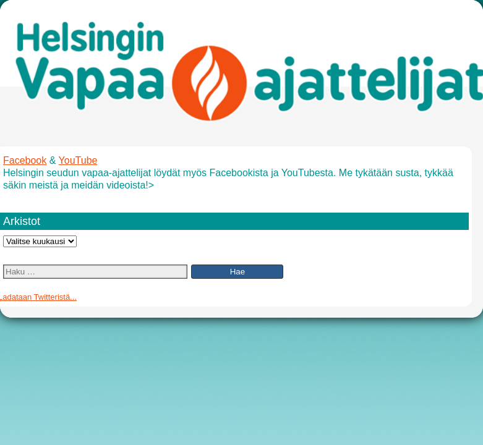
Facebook (24, 160)
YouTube (78, 160)
